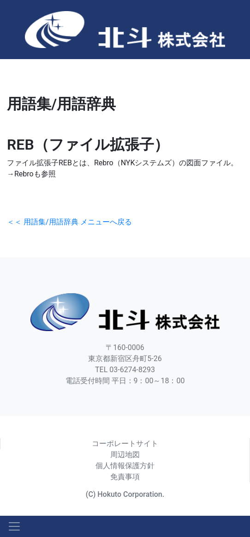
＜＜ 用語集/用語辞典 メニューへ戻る (69, 221)
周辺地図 (125, 454)
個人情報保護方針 (125, 465)
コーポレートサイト (125, 443)
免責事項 (125, 476)
